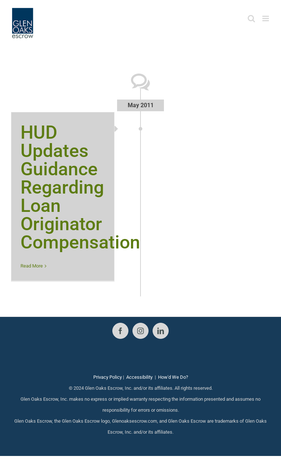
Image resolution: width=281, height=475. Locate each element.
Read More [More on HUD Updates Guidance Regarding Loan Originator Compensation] (31, 266)
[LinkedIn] (161, 331)
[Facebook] (120, 331)
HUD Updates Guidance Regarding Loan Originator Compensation (80, 187)
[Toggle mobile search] (251, 18)
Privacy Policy (107, 377)
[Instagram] (140, 331)
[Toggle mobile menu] (266, 18)
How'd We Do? (173, 377)
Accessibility (139, 377)
